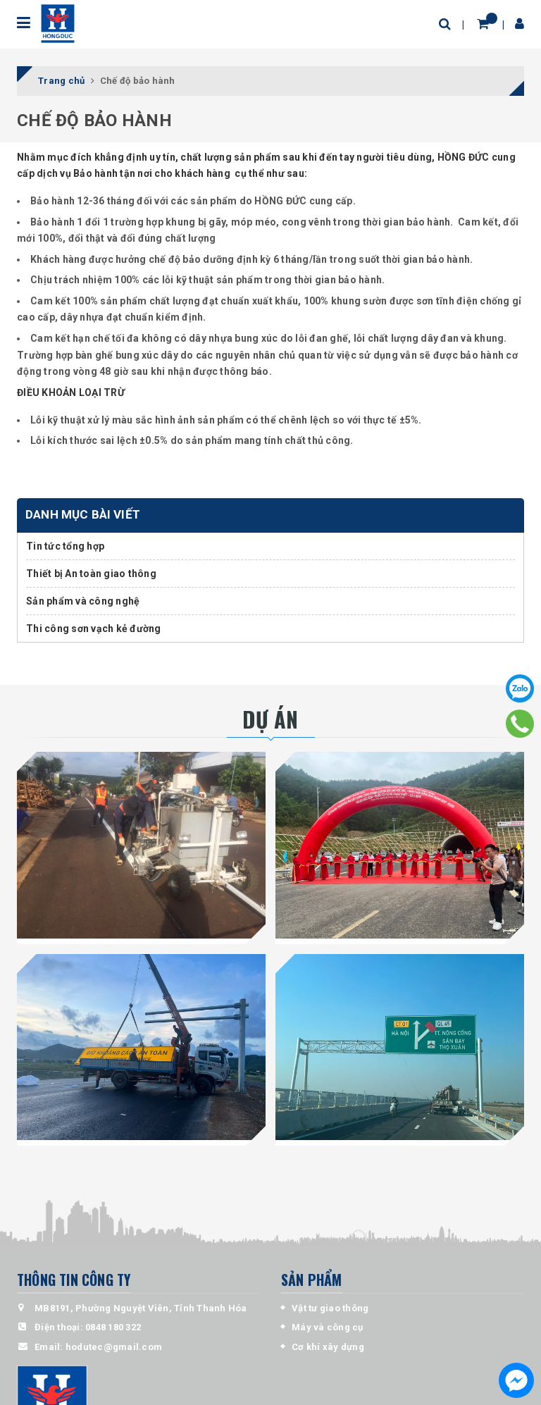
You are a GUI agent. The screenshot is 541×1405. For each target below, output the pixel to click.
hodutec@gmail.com (114, 1347)
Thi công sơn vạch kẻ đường (93, 628)
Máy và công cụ (327, 1327)
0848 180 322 (113, 1327)
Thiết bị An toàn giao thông (91, 573)
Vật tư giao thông (330, 1308)
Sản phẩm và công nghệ (82, 601)
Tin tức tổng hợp (65, 546)
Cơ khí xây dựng (328, 1347)
